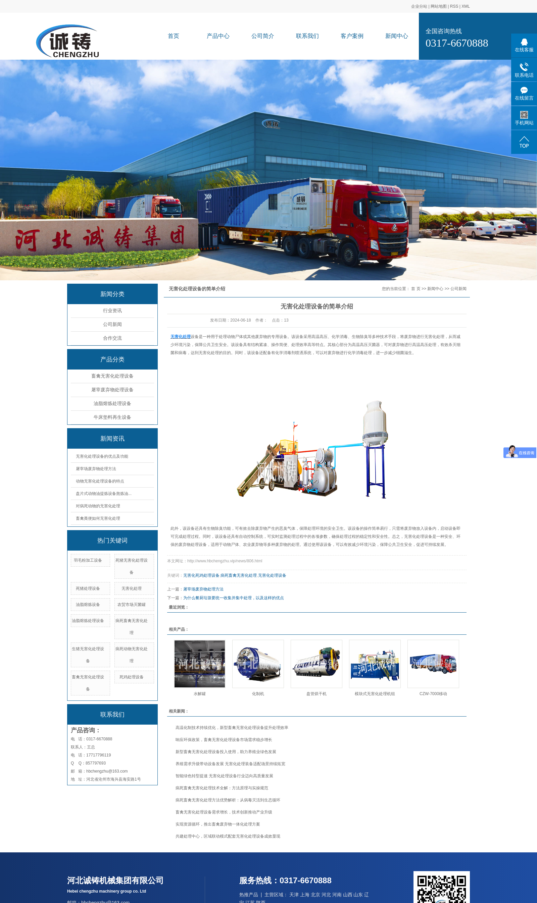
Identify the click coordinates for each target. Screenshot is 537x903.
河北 (326, 894)
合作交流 (112, 338)
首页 (173, 36)
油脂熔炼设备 (88, 604)
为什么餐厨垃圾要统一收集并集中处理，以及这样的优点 (233, 598)
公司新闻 (112, 324)
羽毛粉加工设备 (88, 560)
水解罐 (200, 693)
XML (465, 6)
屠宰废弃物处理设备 (112, 389)
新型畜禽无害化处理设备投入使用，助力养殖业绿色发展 (226, 751)
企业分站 (419, 6)
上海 (304, 894)
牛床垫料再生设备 (112, 417)
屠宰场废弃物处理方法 (96, 468)
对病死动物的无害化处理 (98, 506)
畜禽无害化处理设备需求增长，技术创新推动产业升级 (224, 812)
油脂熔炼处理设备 (112, 403)
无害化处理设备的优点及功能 (102, 456)
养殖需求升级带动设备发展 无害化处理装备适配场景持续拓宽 (230, 763)
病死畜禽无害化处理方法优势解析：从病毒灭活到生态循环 (228, 800)
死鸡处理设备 (131, 677)
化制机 (258, 693)
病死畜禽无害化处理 (239, 575)
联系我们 (307, 36)
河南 (337, 894)
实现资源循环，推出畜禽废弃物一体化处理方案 (218, 824)
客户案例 (352, 36)
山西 (347, 894)
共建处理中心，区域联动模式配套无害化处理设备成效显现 (228, 836)
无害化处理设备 (272, 575)
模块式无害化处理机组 (375, 693)
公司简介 (262, 36)
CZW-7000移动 (433, 693)
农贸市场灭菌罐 (131, 604)
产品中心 (218, 36)
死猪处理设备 (88, 588)
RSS (454, 6)
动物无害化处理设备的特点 (100, 481)
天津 (294, 894)
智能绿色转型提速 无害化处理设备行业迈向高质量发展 (224, 776)
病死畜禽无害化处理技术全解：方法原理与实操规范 (222, 788)
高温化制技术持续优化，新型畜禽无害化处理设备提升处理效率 (232, 727)
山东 (358, 894)
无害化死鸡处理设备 (201, 575)
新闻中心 (396, 36)
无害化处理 (131, 588)
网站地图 (439, 6)
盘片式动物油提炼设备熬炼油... (104, 493)
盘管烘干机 (316, 693)
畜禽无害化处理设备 (112, 376)
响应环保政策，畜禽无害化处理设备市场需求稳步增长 (224, 739)
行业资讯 (112, 310)
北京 (315, 894)
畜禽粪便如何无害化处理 (98, 518)
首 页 (415, 288)
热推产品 (248, 894)
